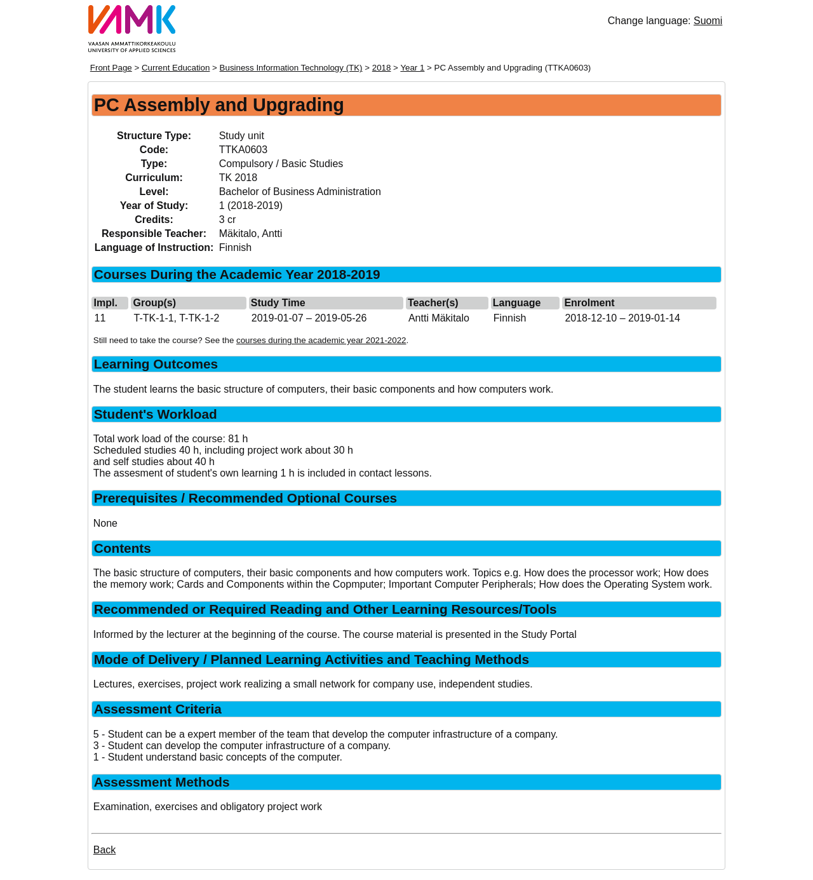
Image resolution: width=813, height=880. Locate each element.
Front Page (111, 67)
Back (104, 849)
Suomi (708, 20)
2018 (381, 67)
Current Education (176, 67)
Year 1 (412, 67)
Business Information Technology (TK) (291, 67)
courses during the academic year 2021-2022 (321, 340)
